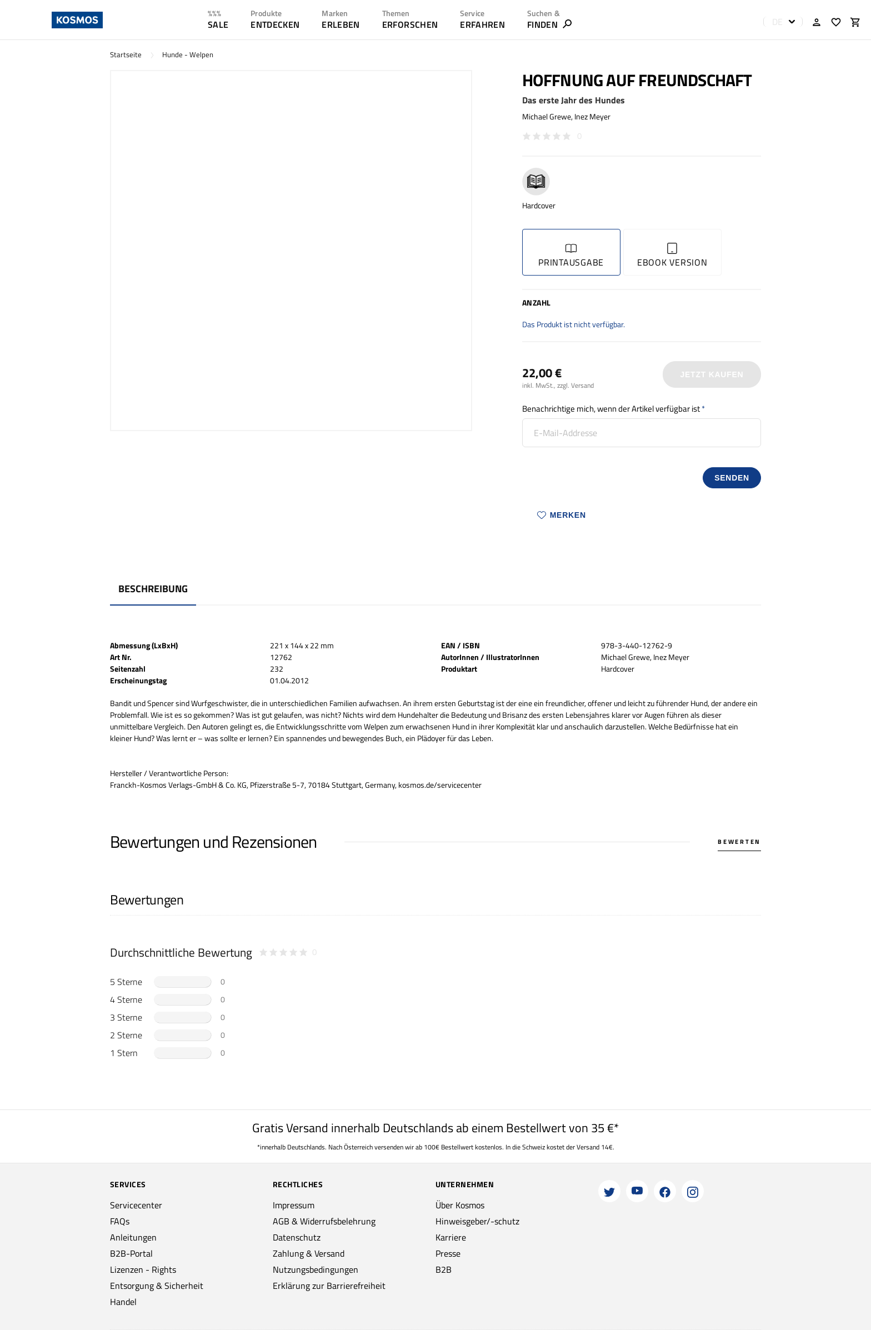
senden (731, 477)
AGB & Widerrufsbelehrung (324, 1221)
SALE (218, 24)
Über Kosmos (460, 1205)
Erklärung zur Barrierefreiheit (329, 1285)
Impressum (293, 1205)
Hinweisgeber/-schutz (477, 1221)
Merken (561, 515)
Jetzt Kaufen (711, 374)
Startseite (126, 54)
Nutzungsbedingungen (315, 1269)
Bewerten (739, 841)
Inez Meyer (592, 116)
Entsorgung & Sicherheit (156, 1285)
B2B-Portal (131, 1253)
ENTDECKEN (275, 24)
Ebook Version (672, 256)
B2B (444, 1269)
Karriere (451, 1237)
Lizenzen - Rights (143, 1269)
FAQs (119, 1221)
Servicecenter (136, 1205)
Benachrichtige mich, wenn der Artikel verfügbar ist (611, 408)
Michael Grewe (546, 116)
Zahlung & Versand (308, 1253)
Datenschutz (297, 1237)
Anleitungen (133, 1237)
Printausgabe (571, 256)
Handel (123, 1301)
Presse (448, 1253)
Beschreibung (153, 588)
